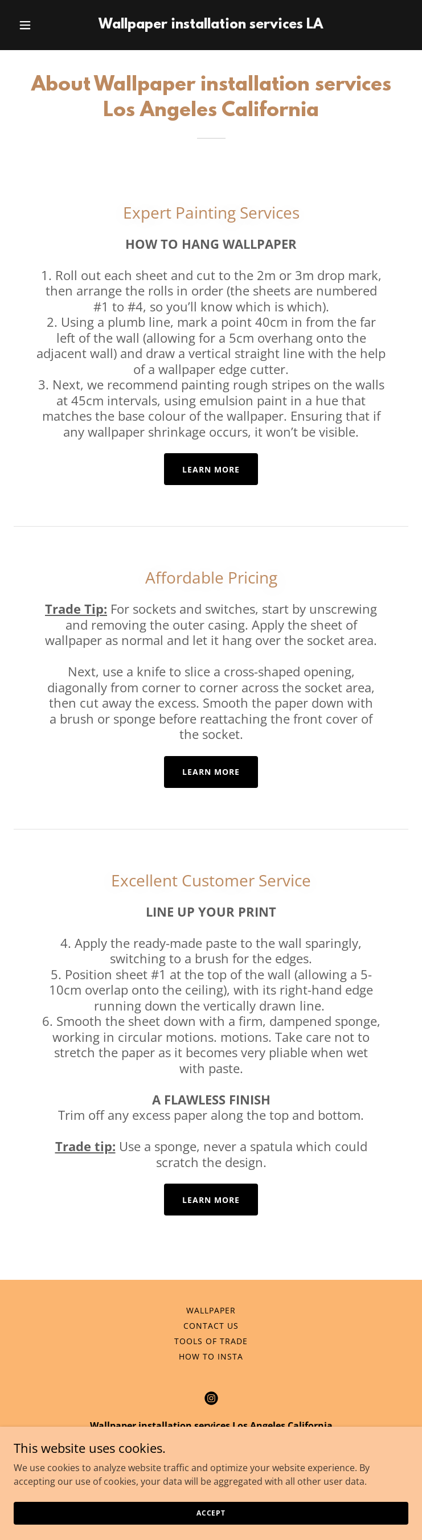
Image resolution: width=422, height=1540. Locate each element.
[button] (43, 25)
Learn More (211, 469)
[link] (211, 25)
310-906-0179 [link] (211, 1448)
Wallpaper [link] (211, 1310)
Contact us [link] (211, 1325)
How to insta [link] (211, 1356)
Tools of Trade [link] (211, 1341)
